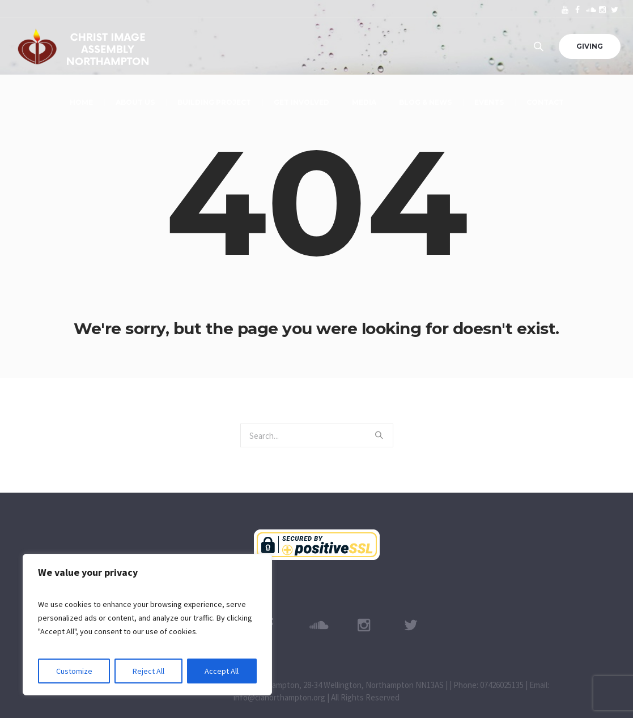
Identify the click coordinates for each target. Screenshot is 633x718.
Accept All (222, 671)
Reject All (148, 671)
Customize (74, 671)
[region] (147, 624)
